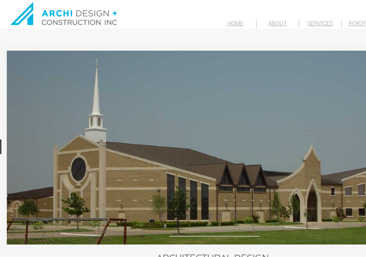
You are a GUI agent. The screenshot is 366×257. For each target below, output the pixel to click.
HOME (235, 23)
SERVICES (320, 23)
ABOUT (277, 23)
